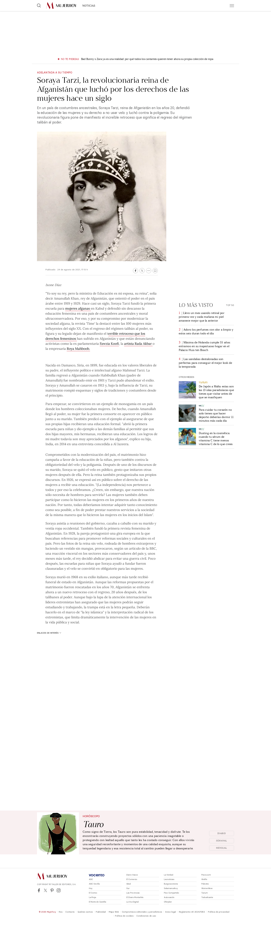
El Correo (93, 893)
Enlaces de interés (49, 633)
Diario (221, 833)
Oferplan (168, 902)
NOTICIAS (88, 5)
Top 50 (230, 305)
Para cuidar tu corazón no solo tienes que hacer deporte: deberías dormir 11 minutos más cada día (216, 415)
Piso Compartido (171, 893)
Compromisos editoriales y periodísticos (142, 911)
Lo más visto (196, 305)
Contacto (70, 911)
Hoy (90, 888)
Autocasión (169, 897)
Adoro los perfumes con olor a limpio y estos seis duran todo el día (206, 331)
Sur (127, 888)
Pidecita (205, 884)
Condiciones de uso (146, 915)
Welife (204, 879)
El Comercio (131, 879)
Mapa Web (114, 911)
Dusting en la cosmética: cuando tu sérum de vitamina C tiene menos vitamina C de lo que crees (216, 438)
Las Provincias (133, 893)
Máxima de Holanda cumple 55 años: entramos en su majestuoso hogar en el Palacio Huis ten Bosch (204, 346)
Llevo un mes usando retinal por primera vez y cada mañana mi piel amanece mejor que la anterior (201, 316)
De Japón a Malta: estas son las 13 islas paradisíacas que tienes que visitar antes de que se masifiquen (216, 392)
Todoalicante (207, 897)
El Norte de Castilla (97, 902)
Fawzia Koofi (109, 343)
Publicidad (101, 911)
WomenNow (207, 888)
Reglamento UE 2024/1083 (192, 911)
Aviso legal (170, 911)
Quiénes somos (85, 911)
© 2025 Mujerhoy (47, 911)
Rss (60, 911)
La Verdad (168, 875)
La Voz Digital (132, 902)
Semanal (221, 840)
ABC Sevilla (94, 884)
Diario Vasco (132, 875)
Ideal (128, 884)
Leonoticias (169, 879)
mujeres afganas (78, 308)
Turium (204, 893)
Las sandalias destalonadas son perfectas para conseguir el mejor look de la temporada (205, 362)
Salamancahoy (171, 888)
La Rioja (92, 897)
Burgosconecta (171, 884)
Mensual (221, 848)
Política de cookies (124, 915)
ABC (91, 879)
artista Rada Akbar (138, 343)
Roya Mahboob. (78, 348)
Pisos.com (206, 875)
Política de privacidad (218, 911)
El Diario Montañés (134, 897)
